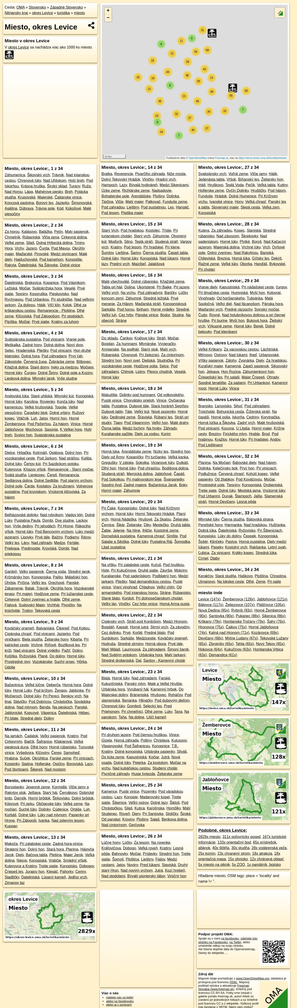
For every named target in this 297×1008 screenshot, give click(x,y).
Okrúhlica (40, 758)
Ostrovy (220, 355)
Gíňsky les (260, 258)
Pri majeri (24, 594)
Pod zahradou (113, 207)
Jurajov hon (35, 872)
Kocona (227, 428)
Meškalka (12, 345)
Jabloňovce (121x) (272, 599)
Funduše (205, 196)
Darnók (20, 798)
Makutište (109, 395)
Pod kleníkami (225, 332)
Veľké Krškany (210, 349)
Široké (185, 814)
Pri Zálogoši (26, 820)
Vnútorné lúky (274, 491)
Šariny (135, 253)
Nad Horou (14, 192)
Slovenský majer (225, 207)
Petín (58, 232)
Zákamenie (14, 588)
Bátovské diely (244, 463)
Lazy (89, 764)
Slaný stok (149, 349)
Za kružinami (63, 486)
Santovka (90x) (221, 616)
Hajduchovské (26, 259)
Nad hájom (267, 463)
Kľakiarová (63, 742)
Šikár (120, 525)
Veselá (179, 372)
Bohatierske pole (115, 196)
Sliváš (182, 752)
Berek (258, 326)
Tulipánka (255, 298)
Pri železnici (149, 355)
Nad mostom (55, 769)
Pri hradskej (153, 247)
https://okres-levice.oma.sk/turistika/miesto (263, 158)
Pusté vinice (111, 400)
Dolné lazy (159, 803)
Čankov (126, 338)
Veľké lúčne (34, 685)
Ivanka (44, 820)
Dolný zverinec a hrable (40, 599)
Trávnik (58, 175)
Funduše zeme (175, 202)
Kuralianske (111, 576)
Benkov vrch (71, 696)
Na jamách (13, 736)
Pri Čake (108, 508)
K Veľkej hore (71, 429)
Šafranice (44, 742)
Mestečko (160, 525)
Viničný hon (176, 876)
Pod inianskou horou (141, 593)
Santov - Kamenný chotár (164, 660)
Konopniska (41, 577)
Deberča (53, 685)
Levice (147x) (209, 599)
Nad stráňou (69, 458)
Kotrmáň (40, 453)
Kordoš (128, 598)
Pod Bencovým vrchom (54, 532)
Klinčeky (216, 542)
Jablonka (76, 690)
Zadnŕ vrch (246, 423)
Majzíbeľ (139, 264)
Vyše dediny (23, 526)
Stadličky (12, 877)
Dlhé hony (39, 747)
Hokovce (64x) (210, 649)
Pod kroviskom (34, 492)
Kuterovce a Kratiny (21, 866)
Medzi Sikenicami (174, 185)
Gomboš (134, 706)
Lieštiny (133, 207)
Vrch (266, 247)
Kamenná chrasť (151, 536)
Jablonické (13, 713)
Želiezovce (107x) (240, 605)
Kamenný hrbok (164, 689)
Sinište (172, 536)
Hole (105, 570)
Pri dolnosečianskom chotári (159, 598)
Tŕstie (166, 230)
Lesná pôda (246, 502)
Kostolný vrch (236, 547)
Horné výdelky (162, 309)
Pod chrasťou (149, 468)
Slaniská (254, 230)
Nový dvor (75, 345)
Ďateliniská (27, 265)
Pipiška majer (132, 213)
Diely (20, 855)
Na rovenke (160, 843)
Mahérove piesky (49, 192)
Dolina (129, 287)
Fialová (11, 605)
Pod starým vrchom (76, 481)
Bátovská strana (259, 519)
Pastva (231, 542)
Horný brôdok (39, 798)
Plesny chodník (159, 372)
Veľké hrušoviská (39, 407)
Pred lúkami (150, 865)
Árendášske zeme (136, 451)
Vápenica (48, 713)
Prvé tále (42, 537)
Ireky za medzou (64, 367)
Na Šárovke (48, 265)
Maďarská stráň (148, 304)
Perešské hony (210, 525)
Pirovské (41, 254)
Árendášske (141, 196)
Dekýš (276, 258)
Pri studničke (61, 299)
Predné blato (154, 633)
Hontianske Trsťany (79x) (244, 621)
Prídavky (150, 854)
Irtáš (202, 185)
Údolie (10, 667)
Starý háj (50, 793)
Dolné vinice (70, 265)
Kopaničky (134, 457)
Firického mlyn (235, 434)
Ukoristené (146, 287)
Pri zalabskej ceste (35, 844)
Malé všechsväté (115, 282)
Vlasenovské (112, 746)
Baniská (266, 253)
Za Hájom (125, 304)
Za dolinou (26, 305)
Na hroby (153, 428)
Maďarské (24, 254)
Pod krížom (43, 690)
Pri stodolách (72, 316)
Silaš (30, 243)
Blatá (105, 678)
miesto (79, 13)
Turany (74, 186)
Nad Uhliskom (54, 181)
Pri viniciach (83, 758)
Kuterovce (13, 469)
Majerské (44, 197)
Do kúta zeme (112, 757)
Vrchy (19, 248)
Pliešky (42, 350)
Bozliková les (69, 645)
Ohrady (273, 377)
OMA (20, 7)
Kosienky (12, 764)
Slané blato (110, 598)
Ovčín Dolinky (237, 190)
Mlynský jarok (43, 378)
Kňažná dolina (16, 367)
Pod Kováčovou (249, 479)
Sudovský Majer (32, 605)
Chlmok (127, 372)
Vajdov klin (74, 515)
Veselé (69, 288)
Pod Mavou (60, 248)
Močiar (24, 288)
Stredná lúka (266, 553)
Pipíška (11, 322)
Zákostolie (13, 362)
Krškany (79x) (209, 621)
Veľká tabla (266, 185)
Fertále (73, 543)
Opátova (56, 453)
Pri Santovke (153, 814)
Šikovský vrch (38, 175)
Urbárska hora (150, 655)
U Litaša (243, 428)
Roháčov (175, 695)
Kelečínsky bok (225, 468)
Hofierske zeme (211, 190)
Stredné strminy (130, 644)
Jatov (43, 418)
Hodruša (108, 644)
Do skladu (109, 338)
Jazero (31, 248)
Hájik (41, 305)
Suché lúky (27, 809)
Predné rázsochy (238, 309)
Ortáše (75, 809)
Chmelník (12, 237)
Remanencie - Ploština (56, 311)
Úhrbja (10, 583)
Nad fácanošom (247, 304)
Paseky (217, 547)
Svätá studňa (15, 475)
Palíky (58, 577)
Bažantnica (14, 685)
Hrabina (11, 758)
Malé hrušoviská (270, 423)
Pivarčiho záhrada (150, 174)
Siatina (27, 764)
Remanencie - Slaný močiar (70, 469)
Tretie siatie (48, 866)
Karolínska (156, 808)
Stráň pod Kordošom (144, 621)
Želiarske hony (56, 639)
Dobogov (86, 866)
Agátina (11, 208)
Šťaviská (145, 417)
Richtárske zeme (136, 190)
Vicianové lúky (162, 463)
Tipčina (107, 202)
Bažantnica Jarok (162, 485)
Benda (44, 707)
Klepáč (52, 872)
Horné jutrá (139, 627)
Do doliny (57, 656)
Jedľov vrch (77, 877)
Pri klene (172, 247)
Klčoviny (42, 753)
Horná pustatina (252, 542)
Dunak (227, 496)
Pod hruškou (173, 565)
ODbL (233, 982)
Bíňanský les (248, 179)
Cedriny (252, 417)
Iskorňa (238, 417)
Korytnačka (270, 417)
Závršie (166, 570)
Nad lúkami (168, 258)
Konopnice (161, 746)
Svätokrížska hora (47, 288)
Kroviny (128, 819)
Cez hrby (126, 315)
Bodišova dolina (175, 468)
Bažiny (57, 537)
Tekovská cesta (47, 611)
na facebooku (230, 938)
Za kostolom (158, 763)
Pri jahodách (45, 526)
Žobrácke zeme (61, 362)
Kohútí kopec (257, 474)
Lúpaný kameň (54, 877)
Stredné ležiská (156, 298)
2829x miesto (209, 837)
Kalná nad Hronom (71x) (229, 633)
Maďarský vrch (210, 309)
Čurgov (30, 373)
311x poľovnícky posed (242, 837)
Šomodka (182, 542)
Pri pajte (274, 582)
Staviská (169, 865)
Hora (9, 248)
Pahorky (66, 872)
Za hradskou (276, 360)
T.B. (174, 746)
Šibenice (119, 803)
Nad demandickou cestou (150, 582)
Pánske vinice (146, 315)
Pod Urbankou (37, 299)
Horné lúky (13, 373)
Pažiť (66, 650)
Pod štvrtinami (16, 769)
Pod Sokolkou (112, 479)
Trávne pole (45, 208)
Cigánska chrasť (18, 634)
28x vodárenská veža (269, 848)
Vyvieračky (167, 344)
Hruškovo (215, 185)
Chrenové (129, 355)
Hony (239, 202)
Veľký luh (108, 315)
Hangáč (182, 207)
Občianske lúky (48, 804)
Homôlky (173, 808)
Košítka (11, 656)
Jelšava (34, 793)
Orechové (56, 583)
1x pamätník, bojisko (264, 865)
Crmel (203, 558)
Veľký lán (108, 604)
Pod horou (125, 309)
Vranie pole (75, 339)
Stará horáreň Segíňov (169, 406)
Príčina (23, 583)
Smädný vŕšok (75, 860)
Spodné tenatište (212, 383)
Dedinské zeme (122, 417)
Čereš (52, 475)
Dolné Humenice (242, 196)
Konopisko (68, 866)
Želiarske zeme (169, 774)
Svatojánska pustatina (52, 435)
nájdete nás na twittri (119, 997)
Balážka (45, 232)
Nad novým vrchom (137, 870)
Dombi (47, 520)
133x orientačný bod (234, 842)
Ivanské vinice (221, 202)
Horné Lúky (22, 690)
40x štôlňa (220, 848)
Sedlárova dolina (18, 481)
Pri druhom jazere (116, 735)
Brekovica (33, 283)
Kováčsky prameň (19, 628)
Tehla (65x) (245, 644)
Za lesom (141, 843)
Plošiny (159, 196)
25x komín (207, 853)
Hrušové (145, 519)
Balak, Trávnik (36, 588)
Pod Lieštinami (210, 445)
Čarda (29, 486)
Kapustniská (136, 757)
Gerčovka (137, 825)
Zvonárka (246, 360)
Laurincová (131, 649)
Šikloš (175, 803)
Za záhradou (221, 230)
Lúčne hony (110, 843)
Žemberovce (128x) (239, 599)
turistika (63, 13)
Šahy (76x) (276, 621)
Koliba (86, 458)
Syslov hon (23, 435)
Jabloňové (163, 474)
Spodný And (111, 485)
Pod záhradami (54, 356)
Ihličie (147, 530)
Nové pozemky (163, 412)
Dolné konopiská (128, 752)
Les (171, 207)
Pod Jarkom (47, 458)
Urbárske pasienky (159, 752)
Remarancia (69, 475)
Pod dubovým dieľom (172, 700)
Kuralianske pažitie (116, 434)
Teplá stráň (144, 242)
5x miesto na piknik (214, 865)
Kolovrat (274, 293)
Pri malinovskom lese (143, 479)
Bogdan (107, 344)
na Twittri (235, 942)
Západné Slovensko (66, 7)
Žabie (106, 530)
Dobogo (129, 848)
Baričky (170, 293)
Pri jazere (182, 287)
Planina (204, 463)
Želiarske (180, 519)
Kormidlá (59, 787)
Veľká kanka (178, 457)
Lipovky (27, 537)
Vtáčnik (23, 418)
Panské (72, 583)
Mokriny (180, 570)
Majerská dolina (226, 247)
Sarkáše (127, 638)
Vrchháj (53, 605)
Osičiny (59, 764)
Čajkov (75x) (236, 627)
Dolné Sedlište (46, 481)
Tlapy (117, 423)
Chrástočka (62, 702)
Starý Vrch (110, 230)
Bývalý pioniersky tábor (146, 876)
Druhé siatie (148, 570)
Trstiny (27, 611)
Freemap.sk (221, 158)
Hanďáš (260, 264)
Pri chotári (206, 269)
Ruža (86, 186)
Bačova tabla (36, 855)
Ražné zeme (208, 264)
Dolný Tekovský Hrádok (120, 179)
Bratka (106, 174)
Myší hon (257, 293)
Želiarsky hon (272, 179)
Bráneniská (139, 695)
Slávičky (20, 702)
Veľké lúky (229, 264)
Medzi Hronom (175, 621)
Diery (136, 814)
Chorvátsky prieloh (138, 400)
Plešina (55, 855)
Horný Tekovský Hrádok (154, 514)
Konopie (131, 797)
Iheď (253, 355)
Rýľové (50, 645)
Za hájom (60, 424)
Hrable (254, 434)
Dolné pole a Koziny (76, 373)
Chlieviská (206, 258)
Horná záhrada (126, 740)
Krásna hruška (33, 186)
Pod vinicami (53, 339)
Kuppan (11, 826)
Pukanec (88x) (248, 616)
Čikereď (62, 628)
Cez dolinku (111, 633)
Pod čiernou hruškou (150, 735)
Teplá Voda (234, 185)
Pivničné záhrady (115, 774)
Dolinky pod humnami (137, 395)
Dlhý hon (108, 468)
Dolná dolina (54, 345)
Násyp (22, 860)
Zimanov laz (15, 883)
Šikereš (36, 769)
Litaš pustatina (113, 547)
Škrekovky (249, 236)
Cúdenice (60, 809)
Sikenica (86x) (273, 616)
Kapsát (122, 627)
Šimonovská (81, 203)
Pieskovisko (59, 294)
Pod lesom (110, 213)
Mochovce (34, 429)
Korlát (137, 633)
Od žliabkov (224, 479)
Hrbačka (24, 453)
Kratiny (73, 736)
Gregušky (109, 463)
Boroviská (75, 764)
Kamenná (233, 366)
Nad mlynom (27, 707)
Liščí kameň (156, 717)
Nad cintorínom (114, 825)
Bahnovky (120, 854)
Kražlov (221, 439)
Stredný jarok (79, 572)
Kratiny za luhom (65, 322)
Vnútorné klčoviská (63, 492)
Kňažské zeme (172, 282)
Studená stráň (166, 242)
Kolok (67, 305)
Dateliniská (30, 877)
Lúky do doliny (229, 536)
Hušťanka (277, 525)
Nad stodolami (113, 876)
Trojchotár (206, 412)
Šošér (203, 542)
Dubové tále (139, 406)
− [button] (108, 18)
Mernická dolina (140, 474)
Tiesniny (233, 485)
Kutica (140, 808)
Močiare (87, 367)
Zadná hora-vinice (67, 844)
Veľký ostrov (138, 803)
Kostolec (153, 230)
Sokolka (142, 463)
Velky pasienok (31, 572)
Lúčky (127, 843)
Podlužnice (207, 474)
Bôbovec (83, 362)
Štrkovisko (61, 798)
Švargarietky (174, 479)
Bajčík (29, 742)
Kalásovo (29, 232)
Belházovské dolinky (21, 515)
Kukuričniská (112, 684)
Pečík (250, 185)
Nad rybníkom (51, 515)
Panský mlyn (135, 684)
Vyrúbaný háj (138, 689)
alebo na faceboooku (120, 1001)
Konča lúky (66, 402)
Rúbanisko (181, 593)
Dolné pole (14, 486)
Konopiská (84, 396)
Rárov (86, 537)
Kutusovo (179, 740)
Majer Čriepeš (253, 377)
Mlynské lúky (208, 519)
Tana (178, 712)
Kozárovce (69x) (264, 633)
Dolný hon (73, 453)
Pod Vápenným (136, 423)
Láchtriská (269, 349)
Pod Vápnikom (73, 283)
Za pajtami (237, 383)
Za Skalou (162, 519)
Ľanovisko (223, 406)
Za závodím (180, 627)
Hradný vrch (166, 179)
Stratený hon (15, 849)
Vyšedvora (25, 753)
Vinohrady (206, 298)
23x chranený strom (233, 853)
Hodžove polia (145, 366)
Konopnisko (127, 508)
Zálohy (231, 360)
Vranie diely (207, 287)
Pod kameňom (51, 259)
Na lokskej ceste (230, 582)
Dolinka (173, 196)
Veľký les (38, 583)
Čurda (44, 248)
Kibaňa (76, 639)
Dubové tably (112, 412)
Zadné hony (32, 345)
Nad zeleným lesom (68, 820)
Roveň (124, 814)
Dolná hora (30, 356)
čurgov (281, 287)
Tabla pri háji (111, 287)
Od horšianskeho (231, 298)
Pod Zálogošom (46, 316)
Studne (178, 315)
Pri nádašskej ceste (258, 287)
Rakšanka (257, 547)
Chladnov (146, 587)
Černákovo (68, 793)
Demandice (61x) (223, 655)
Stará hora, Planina (62, 849)
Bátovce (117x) (210, 605)
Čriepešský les (210, 377)
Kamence (109, 791)
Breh (69, 192)
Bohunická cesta (230, 412)
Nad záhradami (144, 678)
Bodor (165, 315)
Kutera (203, 230)
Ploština (132, 859)
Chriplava (161, 740)
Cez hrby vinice (144, 604)
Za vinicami (220, 553)
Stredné (182, 309)
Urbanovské (269, 355)
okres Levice (42, 13)
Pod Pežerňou (39, 424)
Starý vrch (142, 236)
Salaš (154, 819)
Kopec (239, 230)
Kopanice (51, 283)
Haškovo (245, 576)
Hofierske (43, 764)
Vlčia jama (50, 237)
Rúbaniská (31, 237)
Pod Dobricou (40, 702)
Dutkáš (182, 463)
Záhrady (170, 428)
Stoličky (172, 814)
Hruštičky (258, 190)
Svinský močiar (266, 309)
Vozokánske (42, 662)
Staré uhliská (41, 396)
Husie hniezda (143, 774)
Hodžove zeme (46, 594)
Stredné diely (31, 718)
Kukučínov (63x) (237, 649)
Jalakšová (156, 264)
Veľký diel (224, 304)
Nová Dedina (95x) (213, 610)
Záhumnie (161, 236)
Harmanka (233, 525)
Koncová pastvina (19, 203)
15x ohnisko (238, 859)
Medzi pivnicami (64, 254)
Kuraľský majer (210, 366)
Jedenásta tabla (211, 179)
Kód (60, 208)
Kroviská (49, 548)
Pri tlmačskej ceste (213, 293)
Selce (164, 366)
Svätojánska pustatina (23, 339)
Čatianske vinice (68, 197)
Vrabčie (54, 860)
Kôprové (12, 804)
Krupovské (27, 197)
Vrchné (36, 645)
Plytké (245, 242)
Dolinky (44, 809)
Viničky (148, 179)
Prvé (127, 633)
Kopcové (31, 713)
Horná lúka (110, 451)
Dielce (10, 453)
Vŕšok (231, 179)
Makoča (11, 844)
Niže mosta (176, 174)
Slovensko (37, 7)
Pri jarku (27, 804)
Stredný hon (111, 360)
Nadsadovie (161, 190)
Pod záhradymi (150, 293)
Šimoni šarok (178, 649)
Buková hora (257, 321)
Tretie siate (207, 491)
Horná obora (155, 644)
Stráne (121, 321)
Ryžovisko (247, 530)
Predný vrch (119, 264)
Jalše (258, 496)
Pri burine (219, 321)
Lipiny (140, 372)
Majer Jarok (73, 855)
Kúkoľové (73, 208)
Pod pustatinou (153, 207)
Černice (107, 525)
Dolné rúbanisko (144, 282)
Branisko (205, 406)
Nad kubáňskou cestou (131, 768)
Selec (9, 350)
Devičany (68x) (210, 638)
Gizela (106, 740)
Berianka (129, 700)
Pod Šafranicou (137, 746)
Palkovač (153, 202)
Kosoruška (38, 294)
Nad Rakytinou (246, 253)
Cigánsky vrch (113, 621)
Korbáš (10, 815)
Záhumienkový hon (258, 372)
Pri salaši (231, 377)
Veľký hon (160, 423)
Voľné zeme (238, 174)
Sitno (128, 242)
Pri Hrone (65, 526)
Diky (147, 525)
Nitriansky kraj (16, 13)
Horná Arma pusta (175, 604)
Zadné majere (134, 485)
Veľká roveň (148, 848)
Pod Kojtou (80, 628)
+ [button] (108, 10)
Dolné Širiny (48, 373)
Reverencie (123, 174)
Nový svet (131, 360)
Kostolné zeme (166, 530)
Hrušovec (158, 695)
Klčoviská (24, 316)
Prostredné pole (211, 485)
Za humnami (126, 344)
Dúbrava (26, 208)
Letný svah (277, 547)
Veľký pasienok (52, 736)
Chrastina (278, 576)
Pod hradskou (132, 230)
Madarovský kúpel (155, 797)
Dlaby (215, 558)
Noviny (132, 865)
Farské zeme (60, 758)
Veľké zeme (14, 243)
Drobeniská (272, 485)
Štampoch (243, 496)
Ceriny (80, 872)
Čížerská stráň (258, 412)
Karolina (31, 402)
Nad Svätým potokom (119, 655)
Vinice (76, 424)
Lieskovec (36, 475)
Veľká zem (270, 207)
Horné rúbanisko (62, 747)
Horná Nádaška (123, 519)
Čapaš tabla (178, 253)
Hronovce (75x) (211, 627)
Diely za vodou (147, 434)
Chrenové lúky (29, 181)
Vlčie (119, 202)
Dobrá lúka (207, 530)
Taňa (123, 717)
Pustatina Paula (27, 520)
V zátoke (126, 463)
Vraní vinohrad (125, 587)
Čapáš (179, 474)
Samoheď (71, 753)
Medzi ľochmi (133, 428)
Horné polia (220, 417)
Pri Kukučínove (123, 570)
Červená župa (35, 362)
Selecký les (152, 706)
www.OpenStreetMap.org (252, 978)
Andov (275, 439)
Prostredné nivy (17, 662)
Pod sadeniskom (136, 576)
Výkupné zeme (219, 326)
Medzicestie (146, 638)
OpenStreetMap (198, 158)
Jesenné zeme (38, 787)
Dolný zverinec (219, 253)
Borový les (44, 203)
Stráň (161, 338)
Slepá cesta (250, 207)
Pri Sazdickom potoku (61, 464)
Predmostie (30, 548)
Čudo (202, 315)
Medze (59, 543)
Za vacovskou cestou (241, 349)
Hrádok (221, 196)
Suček (25, 758)
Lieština (122, 253)
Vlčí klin (54, 305)
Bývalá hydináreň (143, 185)
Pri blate (11, 718)
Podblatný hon (164, 576)
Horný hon (58, 418)
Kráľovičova (111, 848)
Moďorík (115, 242)
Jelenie (119, 530)
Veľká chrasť (255, 202)
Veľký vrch (110, 293)
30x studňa (240, 848)
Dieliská (148, 360)
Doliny (77, 650)
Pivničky (68, 605)
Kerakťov (205, 576)
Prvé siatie (40, 322)
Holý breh (76, 181)
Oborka (246, 264)
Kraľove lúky (144, 338)
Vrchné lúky (251, 247)
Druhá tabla (180, 525)
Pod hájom (277, 190)
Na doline (136, 717)
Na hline (133, 530)
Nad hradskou (255, 525)
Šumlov (107, 253)
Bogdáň (107, 627)
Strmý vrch (159, 627)
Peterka (139, 763)
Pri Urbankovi (259, 383)
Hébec (83, 713)
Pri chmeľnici (132, 712)
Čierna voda (56, 572)
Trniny (79, 243)
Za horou (12, 232)
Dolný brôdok (83, 798)
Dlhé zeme (71, 599)
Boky (183, 485)
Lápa (29, 192)
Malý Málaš (110, 649)
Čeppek (249, 536)
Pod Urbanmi (209, 496)
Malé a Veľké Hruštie (165, 684)
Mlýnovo (205, 355)
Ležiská (11, 288)
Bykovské (277, 264)
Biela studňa (32, 639)
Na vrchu (128, 293)
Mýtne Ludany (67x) (241, 638)
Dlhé (250, 582)
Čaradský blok (35, 413)
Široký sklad (57, 186)
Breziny (215, 434)
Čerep (56, 753)
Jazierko (62, 203)
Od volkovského (170, 395)
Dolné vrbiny (60, 413)
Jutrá (165, 757)
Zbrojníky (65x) (221, 644)
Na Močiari (221, 463)
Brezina (223, 258)
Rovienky (47, 402)
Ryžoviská (27, 656)
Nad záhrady (41, 543)
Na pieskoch (62, 707)
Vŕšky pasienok (211, 360)
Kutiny (282, 185)
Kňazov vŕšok (34, 469)
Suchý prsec (64, 662)
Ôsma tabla (110, 428)
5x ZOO (238, 865)
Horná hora (71, 685)
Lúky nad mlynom (52, 815)
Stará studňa (225, 576)
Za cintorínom (172, 355)
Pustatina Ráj (161, 542)
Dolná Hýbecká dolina (54, 243)
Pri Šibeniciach (270, 530)
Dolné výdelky (48, 650)
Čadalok (31, 736)
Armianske (110, 349)
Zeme (260, 582)
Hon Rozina (231, 372)
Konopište (73, 259)
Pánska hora (272, 304)
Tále (128, 412)
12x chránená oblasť (267, 859)
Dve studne (64, 520)
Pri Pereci (51, 696)
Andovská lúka (17, 396)
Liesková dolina (17, 378)
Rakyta (10, 265)
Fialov (160, 859)
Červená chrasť (231, 474)
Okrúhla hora (61, 588)
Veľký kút (141, 412)
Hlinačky (145, 700)
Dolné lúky (13, 464)
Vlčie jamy (258, 174)
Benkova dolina (174, 819)
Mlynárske (147, 344)
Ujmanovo (206, 582)
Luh (34, 418)
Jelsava (213, 372)
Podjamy (72, 537)
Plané (43, 656)
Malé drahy (179, 423)
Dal (138, 660)
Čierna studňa (154, 253)
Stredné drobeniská (117, 660)
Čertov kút (32, 464)
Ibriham (142, 309)
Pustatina (119, 406)
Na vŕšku (108, 565)
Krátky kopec (242, 553)
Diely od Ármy (112, 457)
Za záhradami (153, 649)
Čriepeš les (14, 872)
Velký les (12, 543)
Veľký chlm (166, 587)
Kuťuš (156, 565)
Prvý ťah (76, 356)
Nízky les (160, 451)
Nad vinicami (24, 650)
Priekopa (12, 548)
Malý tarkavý (175, 655)
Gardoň (11, 572)
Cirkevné (12, 599)
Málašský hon (76, 577)
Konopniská (251, 485)
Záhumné (133, 298)
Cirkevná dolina (74, 237)
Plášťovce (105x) (271, 605)
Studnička (165, 360)
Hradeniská (25, 350)
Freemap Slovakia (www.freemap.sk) (223, 987)
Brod (266, 434)
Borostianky (14, 787)
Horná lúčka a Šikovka (216, 423)
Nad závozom (227, 236)
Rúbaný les (163, 417)
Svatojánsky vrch (212, 174)
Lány (25, 543)
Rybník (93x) (241, 610)
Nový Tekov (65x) (270, 644)
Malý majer (134, 202)
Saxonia (51, 429)
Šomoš (118, 859)
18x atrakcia (262, 853)
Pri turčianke (155, 457)
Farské (164, 678)
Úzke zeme (110, 190)
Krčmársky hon (17, 577)
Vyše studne (67, 378)
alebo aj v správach (119, 1004)
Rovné (214, 315)
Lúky (168, 712)
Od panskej (110, 819)
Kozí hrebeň (175, 870)
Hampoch (109, 185)
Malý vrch (168, 349)
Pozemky (148, 791)
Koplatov (44, 486)
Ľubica (203, 553)
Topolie (61, 407)
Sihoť (238, 406)
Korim (166, 434)
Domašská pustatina (118, 536)
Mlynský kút (64, 396)
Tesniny (21, 294)
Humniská (239, 293)
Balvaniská (45, 628)
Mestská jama (249, 491)
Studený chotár (164, 768)
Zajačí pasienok (256, 366)
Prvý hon (247, 468)
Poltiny (146, 740)
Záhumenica (15, 175)
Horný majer (111, 491)
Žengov (61, 690)
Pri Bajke (164, 287)
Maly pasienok (77, 232)
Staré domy (39, 367)
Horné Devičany (222, 502)
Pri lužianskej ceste (77, 594)
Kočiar (154, 757)
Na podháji (130, 349)
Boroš (256, 242)
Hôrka (82, 662)
